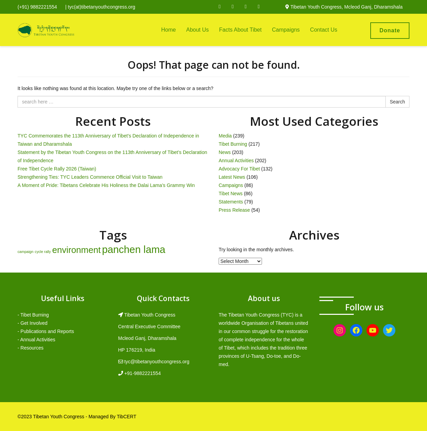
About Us (197, 30)
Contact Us (323, 30)
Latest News (232, 177)
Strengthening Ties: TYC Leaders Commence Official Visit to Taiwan (90, 177)
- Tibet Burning (33, 315)
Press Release (234, 210)
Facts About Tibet (240, 30)
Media (225, 136)
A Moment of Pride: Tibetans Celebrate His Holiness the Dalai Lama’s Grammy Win (106, 185)
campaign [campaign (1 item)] (25, 252)
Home (168, 30)
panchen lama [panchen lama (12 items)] (133, 249)
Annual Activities (236, 160)
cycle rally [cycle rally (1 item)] (43, 252)
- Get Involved (32, 323)
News (225, 152)
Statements (231, 202)
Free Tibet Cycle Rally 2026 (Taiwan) (57, 169)
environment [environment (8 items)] (76, 250)
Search (397, 101)
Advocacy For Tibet (239, 169)
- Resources (30, 348)
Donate (390, 30)
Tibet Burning (233, 144)
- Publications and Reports (46, 331)
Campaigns (286, 30)
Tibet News (231, 193)
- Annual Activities (36, 339)
